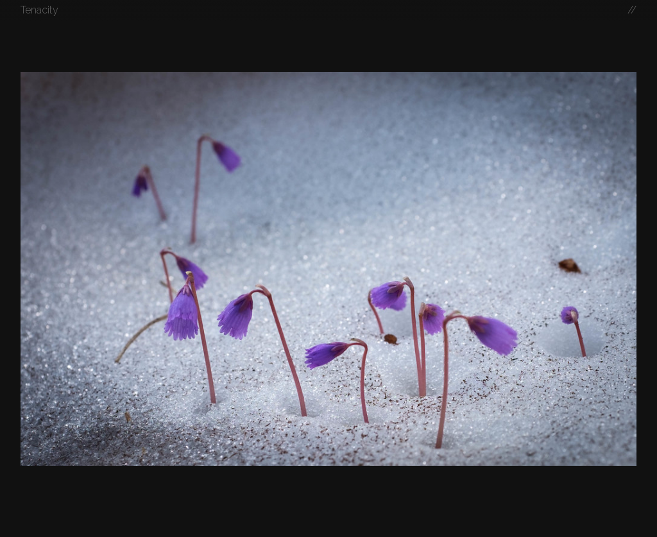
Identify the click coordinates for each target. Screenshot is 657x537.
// (631, 10)
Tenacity (39, 10)
